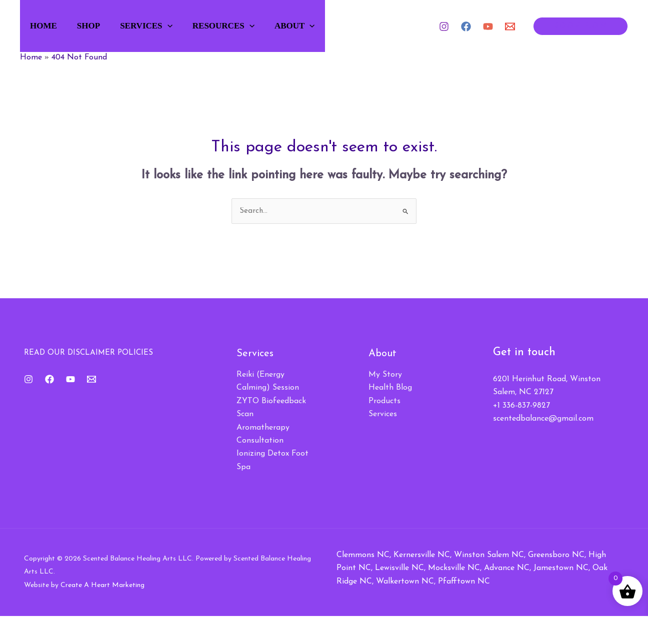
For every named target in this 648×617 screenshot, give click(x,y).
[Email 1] (510, 26)
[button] (179, 26)
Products (384, 402)
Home (48, 25)
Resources (239, 26)
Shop (97, 25)
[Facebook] (466, 26)
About (314, 26)
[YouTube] (488, 26)
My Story (385, 375)
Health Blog (390, 389)
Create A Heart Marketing (102, 586)
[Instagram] (444, 26)
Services (158, 26)
